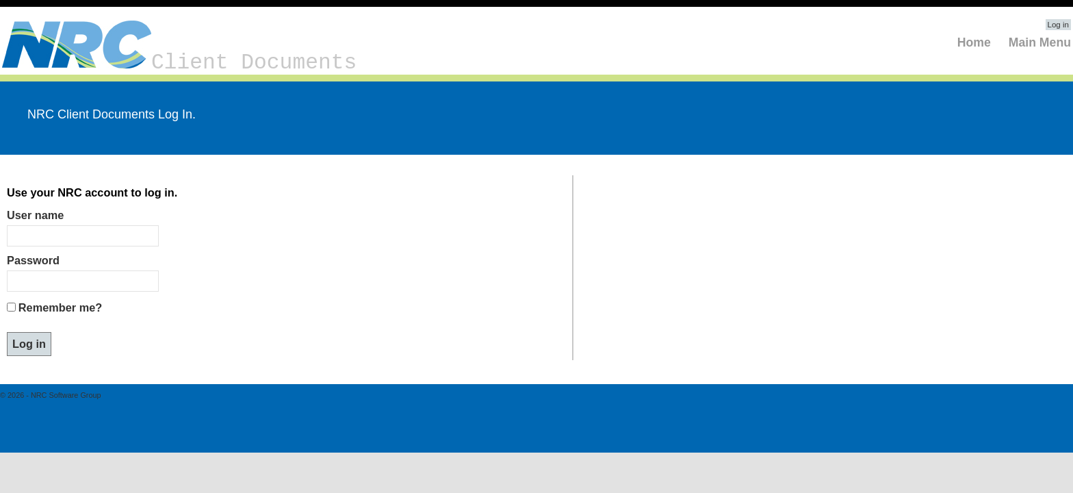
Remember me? (60, 307)
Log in (1058, 25)
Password (33, 260)
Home (974, 42)
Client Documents (179, 63)
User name (35, 215)
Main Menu (1040, 42)
